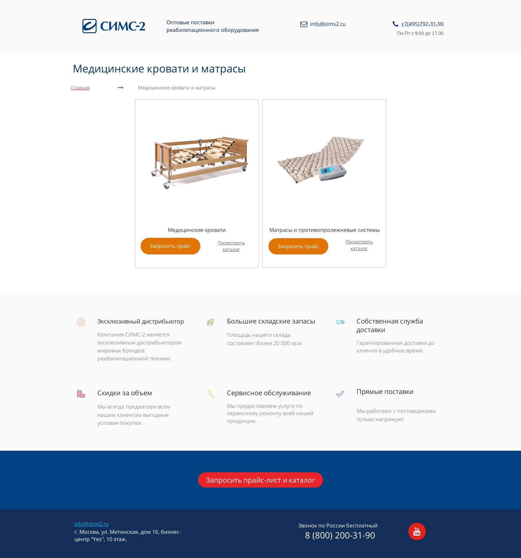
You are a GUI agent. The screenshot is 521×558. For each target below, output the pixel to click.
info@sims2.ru (91, 524)
